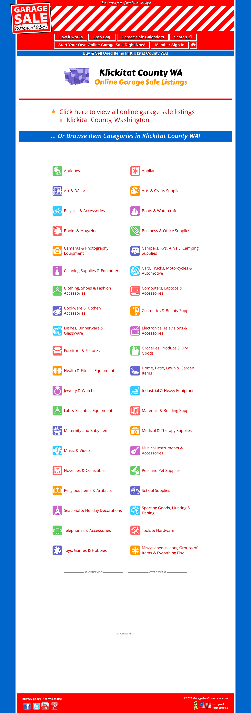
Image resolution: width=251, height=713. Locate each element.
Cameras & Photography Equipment (86, 250)
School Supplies (156, 490)
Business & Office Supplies (166, 230)
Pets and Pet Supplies (161, 470)
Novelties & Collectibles (85, 470)
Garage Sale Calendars (142, 37)
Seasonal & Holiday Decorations (93, 510)
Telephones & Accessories (87, 530)
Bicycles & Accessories (84, 210)
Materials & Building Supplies (168, 410)
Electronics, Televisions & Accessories (164, 330)
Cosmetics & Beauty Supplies (168, 310)
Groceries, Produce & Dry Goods (165, 350)
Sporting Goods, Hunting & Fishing (166, 510)
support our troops (220, 705)
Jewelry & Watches (80, 390)
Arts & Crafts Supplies (161, 190)
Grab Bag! (102, 37)
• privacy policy (31, 699)
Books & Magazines (81, 230)
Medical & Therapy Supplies (167, 430)
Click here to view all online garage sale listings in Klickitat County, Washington (127, 115)
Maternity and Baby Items (87, 430)
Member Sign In (169, 45)
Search (183, 37)
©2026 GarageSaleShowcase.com (206, 698)
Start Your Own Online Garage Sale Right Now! (102, 45)
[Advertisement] (125, 152)
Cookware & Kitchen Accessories (82, 310)
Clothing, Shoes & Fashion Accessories (87, 290)
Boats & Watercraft (159, 210)
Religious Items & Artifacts (88, 490)
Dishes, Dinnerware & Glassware (84, 330)
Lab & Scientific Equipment (88, 410)
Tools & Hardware (158, 530)
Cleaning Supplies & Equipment (92, 270)
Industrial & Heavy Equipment (169, 390)
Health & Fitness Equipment (89, 370)
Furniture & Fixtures (82, 350)
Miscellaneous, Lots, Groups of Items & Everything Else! (169, 550)
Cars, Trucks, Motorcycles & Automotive (167, 270)
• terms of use (52, 699)
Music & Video (77, 450)
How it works (71, 37)
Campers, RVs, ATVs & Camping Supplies (170, 250)
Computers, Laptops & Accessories (162, 290)
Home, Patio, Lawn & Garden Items (168, 370)
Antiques (72, 170)
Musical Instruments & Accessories (162, 450)
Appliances (152, 170)
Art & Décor (74, 190)
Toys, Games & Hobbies (85, 550)
